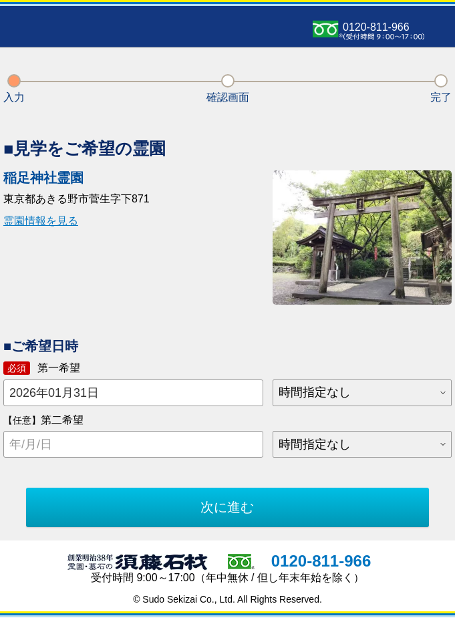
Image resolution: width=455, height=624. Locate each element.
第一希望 (41, 368)
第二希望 (43, 420)
